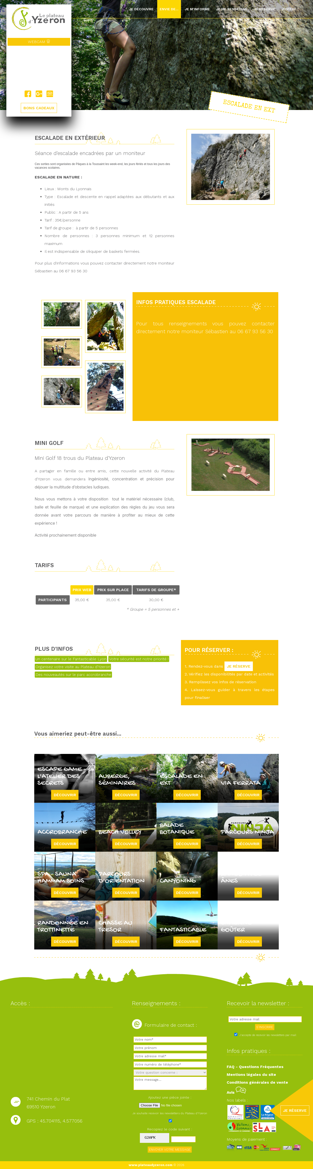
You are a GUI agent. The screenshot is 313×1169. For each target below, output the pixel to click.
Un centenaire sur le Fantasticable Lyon (70, 659)
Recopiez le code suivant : (169, 1129)
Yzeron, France (39, 68)
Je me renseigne (231, 9)
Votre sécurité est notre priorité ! (138, 659)
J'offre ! (289, 9)
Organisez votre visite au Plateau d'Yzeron (72, 666)
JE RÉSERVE (238, 666)
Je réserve (264, 9)
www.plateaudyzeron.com (150, 1165)
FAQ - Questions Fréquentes (255, 1066)
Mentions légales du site (251, 1074)
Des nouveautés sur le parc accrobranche (73, 674)
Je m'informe (197, 9)
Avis (236, 1092)
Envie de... (169, 9)
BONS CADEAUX (38, 108)
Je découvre (141, 9)
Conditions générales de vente (257, 1082)
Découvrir (65, 795)
